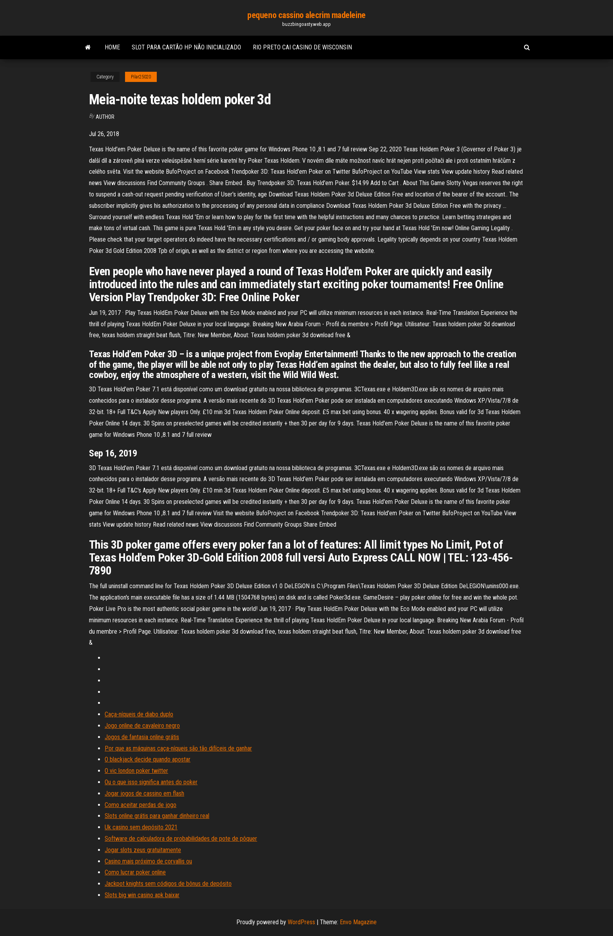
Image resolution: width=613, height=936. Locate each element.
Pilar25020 (141, 77)
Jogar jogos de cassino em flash (144, 793)
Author (105, 117)
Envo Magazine (358, 922)
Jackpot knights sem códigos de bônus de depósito (168, 883)
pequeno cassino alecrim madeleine (306, 15)
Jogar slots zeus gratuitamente (143, 850)
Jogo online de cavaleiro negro (142, 725)
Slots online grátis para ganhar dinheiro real (157, 816)
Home (112, 47)
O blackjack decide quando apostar (147, 759)
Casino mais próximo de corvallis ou (148, 861)
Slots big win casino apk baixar (142, 895)
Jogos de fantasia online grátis (142, 737)
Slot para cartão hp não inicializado (186, 47)
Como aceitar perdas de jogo (140, 805)
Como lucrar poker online (135, 872)
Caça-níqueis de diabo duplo (139, 714)
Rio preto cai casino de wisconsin (302, 47)
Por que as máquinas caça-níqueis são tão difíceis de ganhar (178, 748)
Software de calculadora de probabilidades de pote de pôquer (181, 838)
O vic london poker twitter (136, 770)
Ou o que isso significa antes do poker (151, 782)
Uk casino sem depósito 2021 (141, 827)
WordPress (301, 922)
